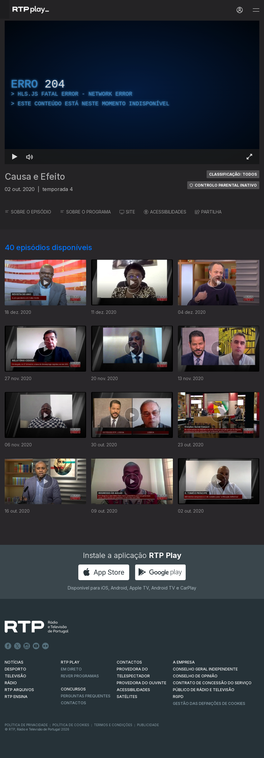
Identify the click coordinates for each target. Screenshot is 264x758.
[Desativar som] (29, 156)
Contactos (73, 702)
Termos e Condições (113, 725)
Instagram (26, 646)
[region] (132, 92)
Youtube (36, 646)
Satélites (127, 696)
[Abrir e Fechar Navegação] (256, 10)
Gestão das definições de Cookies (209, 703)
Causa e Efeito (35, 176)
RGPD (178, 696)
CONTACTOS (129, 662)
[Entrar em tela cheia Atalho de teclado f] (249, 156)
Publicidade (148, 725)
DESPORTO (15, 669)
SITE (127, 211)
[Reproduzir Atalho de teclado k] (14, 156)
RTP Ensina (16, 696)
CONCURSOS (73, 689)
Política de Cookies (70, 725)
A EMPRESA (184, 662)
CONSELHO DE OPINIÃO (195, 676)
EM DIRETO (71, 669)
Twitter (17, 646)
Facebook (8, 646)
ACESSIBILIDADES (165, 211)
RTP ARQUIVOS (19, 689)
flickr (45, 646)
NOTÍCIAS (14, 662)
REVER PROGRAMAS (80, 676)
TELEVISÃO (15, 676)
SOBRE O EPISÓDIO (28, 211)
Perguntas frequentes (85, 696)
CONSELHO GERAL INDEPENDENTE (205, 669)
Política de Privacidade (26, 725)
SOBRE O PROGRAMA (85, 211)
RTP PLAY (70, 662)
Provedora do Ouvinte (141, 682)
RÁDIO (11, 682)
